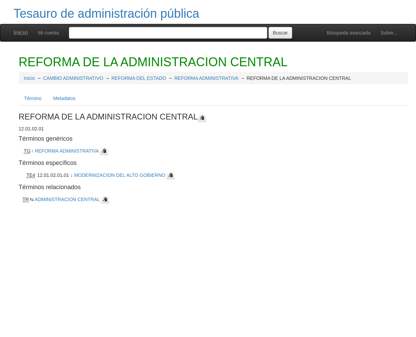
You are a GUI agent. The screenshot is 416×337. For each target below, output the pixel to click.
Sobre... (389, 33)
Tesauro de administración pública (106, 13)
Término (33, 98)
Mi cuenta (48, 33)
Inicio (21, 32)
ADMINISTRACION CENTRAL (67, 199)
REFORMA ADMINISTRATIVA (206, 78)
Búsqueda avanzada (349, 33)
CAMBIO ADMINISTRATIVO (73, 78)
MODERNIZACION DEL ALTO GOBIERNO (119, 175)
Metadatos (64, 98)
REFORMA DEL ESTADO (139, 78)
